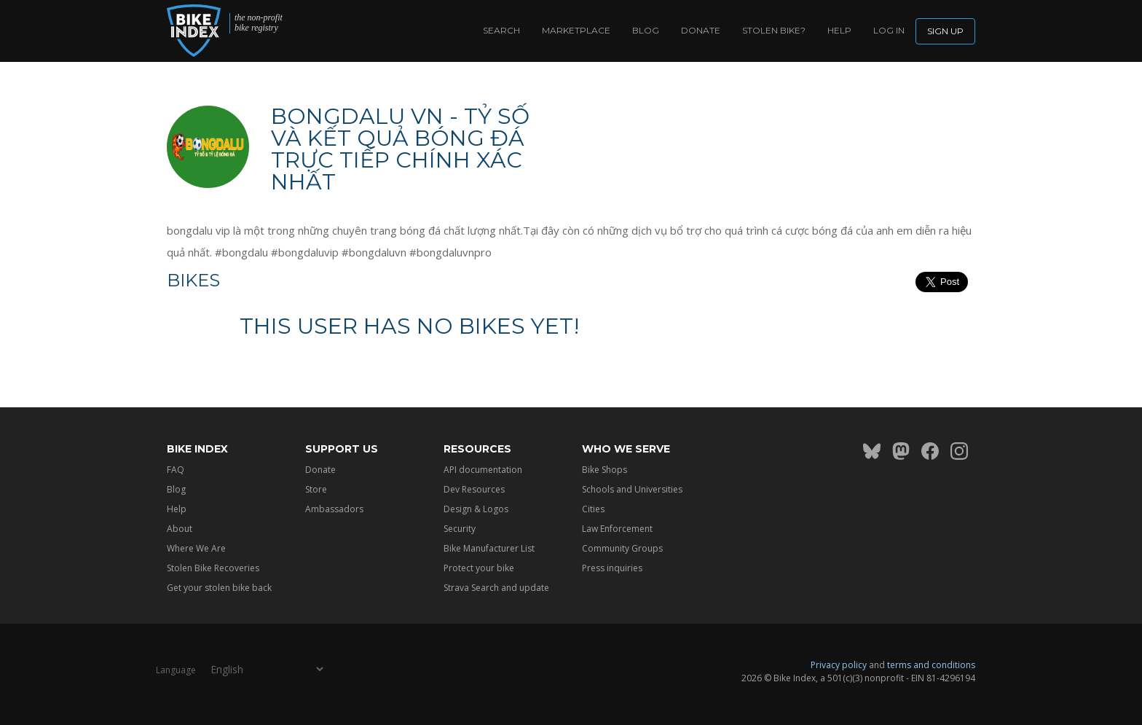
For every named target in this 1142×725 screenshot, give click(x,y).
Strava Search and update (496, 587)
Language (176, 670)
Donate (700, 30)
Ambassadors (334, 509)
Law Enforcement (617, 528)
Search (501, 30)
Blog (645, 30)
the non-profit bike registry (259, 23)
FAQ (175, 469)
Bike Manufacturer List (489, 548)
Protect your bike (479, 568)
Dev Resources (474, 489)
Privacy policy (839, 665)
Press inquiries (612, 568)
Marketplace (576, 30)
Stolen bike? (774, 30)
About (179, 528)
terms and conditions (931, 665)
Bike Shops (604, 469)
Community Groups (622, 548)
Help (839, 30)
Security (460, 528)
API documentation (483, 469)
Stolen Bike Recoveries (213, 568)
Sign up (945, 31)
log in (889, 30)
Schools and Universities (632, 489)
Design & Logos (476, 509)
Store (316, 489)
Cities (593, 509)
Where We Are (196, 548)
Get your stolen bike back (219, 587)
